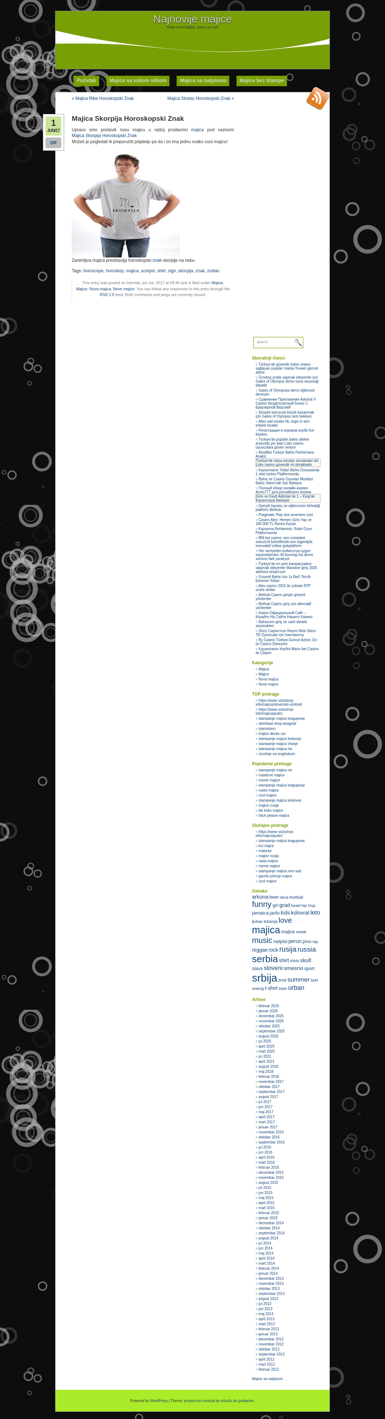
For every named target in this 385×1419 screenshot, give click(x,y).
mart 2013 (266, 1324)
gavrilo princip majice (275, 876)
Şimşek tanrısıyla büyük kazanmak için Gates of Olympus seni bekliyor (285, 414)
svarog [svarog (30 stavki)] (258, 988)
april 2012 (266, 1359)
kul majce (266, 846)
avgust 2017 (268, 1097)
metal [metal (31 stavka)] (301, 932)
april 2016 (266, 1157)
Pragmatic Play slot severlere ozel (285, 515)
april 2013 (266, 1319)
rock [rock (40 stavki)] (273, 950)
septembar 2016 (271, 1142)
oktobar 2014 (268, 1228)
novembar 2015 (271, 1178)
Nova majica (100, 289)
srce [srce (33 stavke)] (282, 980)
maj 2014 (265, 1253)
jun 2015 (265, 1193)
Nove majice (123, 289)
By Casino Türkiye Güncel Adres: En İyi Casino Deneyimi (286, 642)
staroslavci (266, 729)
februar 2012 (268, 1369)
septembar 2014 (271, 1233)
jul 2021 (264, 1056)
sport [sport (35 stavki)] (309, 968)
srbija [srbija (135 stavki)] (264, 978)
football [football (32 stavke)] (296, 897)
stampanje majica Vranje (278, 744)
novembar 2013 (271, 1284)
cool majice (267, 795)
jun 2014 (265, 1248)
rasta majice (268, 861)
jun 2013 (265, 1309)
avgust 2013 (268, 1299)
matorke (264, 851)
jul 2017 (264, 1102)
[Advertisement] (192, 45)
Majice (81, 289)
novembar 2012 (271, 1344)
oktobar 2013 (268, 1289)
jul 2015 (264, 1188)
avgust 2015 (268, 1183)
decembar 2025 (271, 1016)
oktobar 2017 (268, 1087)
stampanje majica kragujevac (281, 718)
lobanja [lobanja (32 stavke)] (271, 921)
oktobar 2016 (268, 1137)
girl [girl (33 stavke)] (275, 905)
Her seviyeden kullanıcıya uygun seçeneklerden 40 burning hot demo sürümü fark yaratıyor (284, 555)
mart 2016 (266, 1162)
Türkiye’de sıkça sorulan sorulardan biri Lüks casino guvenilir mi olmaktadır (287, 463)
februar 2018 (268, 1077)
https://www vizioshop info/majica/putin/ (274, 711)
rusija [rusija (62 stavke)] (287, 949)
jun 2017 (265, 1107)
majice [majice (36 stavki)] (288, 931)
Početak (86, 80)
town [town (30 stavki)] (283, 988)
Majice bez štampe (262, 80)
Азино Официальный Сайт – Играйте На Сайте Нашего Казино (284, 615)
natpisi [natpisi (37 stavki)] (280, 941)
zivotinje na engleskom (276, 754)
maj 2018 (265, 1072)
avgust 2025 (268, 1036)
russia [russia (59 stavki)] (306, 949)
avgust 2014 (268, 1238)
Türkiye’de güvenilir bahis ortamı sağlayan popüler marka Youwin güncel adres (287, 368)
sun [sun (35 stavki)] (314, 980)
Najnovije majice (192, 19)
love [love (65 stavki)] (285, 920)
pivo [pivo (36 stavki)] (307, 941)
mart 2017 (266, 1122)
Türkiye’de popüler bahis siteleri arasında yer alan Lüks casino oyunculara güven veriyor (282, 443)
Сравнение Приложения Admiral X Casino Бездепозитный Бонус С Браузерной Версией (286, 403)
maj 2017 (265, 1112)
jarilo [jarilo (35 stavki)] (274, 913)
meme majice (269, 780)
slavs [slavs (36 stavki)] (257, 968)
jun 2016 (265, 1152)
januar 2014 (268, 1273)
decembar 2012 (271, 1339)
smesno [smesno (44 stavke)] (293, 968)
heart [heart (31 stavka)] (295, 905)
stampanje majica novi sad (279, 871)
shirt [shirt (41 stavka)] (284, 960)
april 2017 (266, 1117)
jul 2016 (264, 1147)
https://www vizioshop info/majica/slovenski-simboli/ (279, 702)
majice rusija (268, 805)
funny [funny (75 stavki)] (261, 904)
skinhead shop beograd (277, 724)
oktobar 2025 (268, 1026)
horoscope (93, 270)
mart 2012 (266, 1364)
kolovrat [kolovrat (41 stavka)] (300, 913)
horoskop (115, 270)
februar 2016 (268, 1167)
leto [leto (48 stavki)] (315, 912)
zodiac (213, 270)
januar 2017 (268, 1127)
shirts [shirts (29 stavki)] (294, 961)
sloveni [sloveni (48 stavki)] (273, 968)
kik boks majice (270, 810)
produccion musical (199, 1401)
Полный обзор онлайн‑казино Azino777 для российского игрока (283, 490)
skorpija (185, 270)
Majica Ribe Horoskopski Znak (104, 98)
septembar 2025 (271, 1031)
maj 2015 (265, 1198)
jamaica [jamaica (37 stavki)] (260, 913)
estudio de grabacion (237, 1401)
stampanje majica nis (275, 749)
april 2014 (266, 1258)
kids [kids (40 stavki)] (285, 913)
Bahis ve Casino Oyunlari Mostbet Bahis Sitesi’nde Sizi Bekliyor (284, 481)
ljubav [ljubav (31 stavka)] (257, 921)
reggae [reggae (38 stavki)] (259, 950)
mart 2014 (266, 1263)
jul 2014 (264, 1243)
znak (156, 260)
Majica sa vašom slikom (138, 80)
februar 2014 (268, 1268)
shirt (162, 270)
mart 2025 (266, 1051)
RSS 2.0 (107, 294)
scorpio (148, 270)
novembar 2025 (271, 1021)
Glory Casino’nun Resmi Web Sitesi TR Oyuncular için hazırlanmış (286, 633)
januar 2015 (268, 1218)
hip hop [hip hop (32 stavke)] (308, 905)
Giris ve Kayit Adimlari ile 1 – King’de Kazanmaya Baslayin (285, 498)
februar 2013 (268, 1329)
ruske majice (268, 790)
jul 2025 (264, 1041)
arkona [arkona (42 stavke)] (260, 897)
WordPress (159, 1401)
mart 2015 (266, 1208)
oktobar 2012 (268, 1349)
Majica (217, 283)
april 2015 (266, 1203)
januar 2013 (268, 1334)
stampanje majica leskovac (280, 739)
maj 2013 (265, 1314)
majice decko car (272, 734)
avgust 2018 (268, 1066)
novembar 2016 (271, 1132)
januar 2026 (268, 1011)
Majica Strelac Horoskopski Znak (198, 98)
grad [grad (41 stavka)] (284, 905)
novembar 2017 (271, 1082)
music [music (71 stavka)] (262, 940)
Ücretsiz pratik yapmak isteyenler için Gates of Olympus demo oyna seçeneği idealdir (287, 381)
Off (53, 142)
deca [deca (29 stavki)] (284, 897)
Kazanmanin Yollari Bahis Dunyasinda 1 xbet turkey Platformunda (287, 472)
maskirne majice (271, 775)
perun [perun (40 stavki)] (295, 941)
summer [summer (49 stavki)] (299, 979)
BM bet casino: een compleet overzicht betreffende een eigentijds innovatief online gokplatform (284, 542)
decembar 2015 (271, 1173)
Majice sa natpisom (267, 1379)
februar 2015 (268, 1213)
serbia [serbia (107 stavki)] (265, 958)
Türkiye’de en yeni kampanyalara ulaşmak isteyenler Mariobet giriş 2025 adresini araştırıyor (286, 568)
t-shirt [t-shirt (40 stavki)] (271, 988)
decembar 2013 (271, 1279)
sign (172, 270)
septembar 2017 (271, 1092)
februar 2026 (268, 1006)
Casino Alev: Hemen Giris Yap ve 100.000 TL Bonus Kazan (283, 522)
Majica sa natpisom (203, 80)
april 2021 (266, 1061)
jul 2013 (264, 1304)
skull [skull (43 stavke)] (305, 960)
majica (197, 129)
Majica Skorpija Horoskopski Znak (104, 135)
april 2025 (266, 1046)
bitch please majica (273, 816)
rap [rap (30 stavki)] (315, 941)
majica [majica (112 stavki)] (266, 930)
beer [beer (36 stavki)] (274, 897)
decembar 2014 (271, 1223)
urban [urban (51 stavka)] (296, 987)
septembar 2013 (271, 1294)
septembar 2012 (271, 1354)
